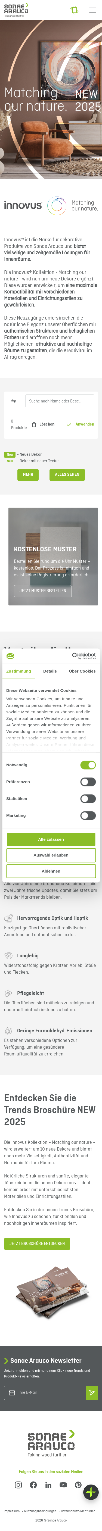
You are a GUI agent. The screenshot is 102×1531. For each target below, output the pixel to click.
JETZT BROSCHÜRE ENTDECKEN (37, 1244)
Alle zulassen (51, 839)
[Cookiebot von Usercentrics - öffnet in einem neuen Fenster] (73, 656)
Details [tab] (50, 671)
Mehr (28, 475)
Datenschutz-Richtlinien (78, 1511)
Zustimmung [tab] (18, 671)
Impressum (12, 1511)
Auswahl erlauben (50, 855)
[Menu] (93, 10)
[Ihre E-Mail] (40, 1393)
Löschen (41, 424)
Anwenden (80, 424)
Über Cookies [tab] (82, 671)
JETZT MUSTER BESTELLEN (43, 591)
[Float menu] (91, 1492)
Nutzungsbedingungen (40, 1511)
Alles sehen (67, 475)
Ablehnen (51, 871)
